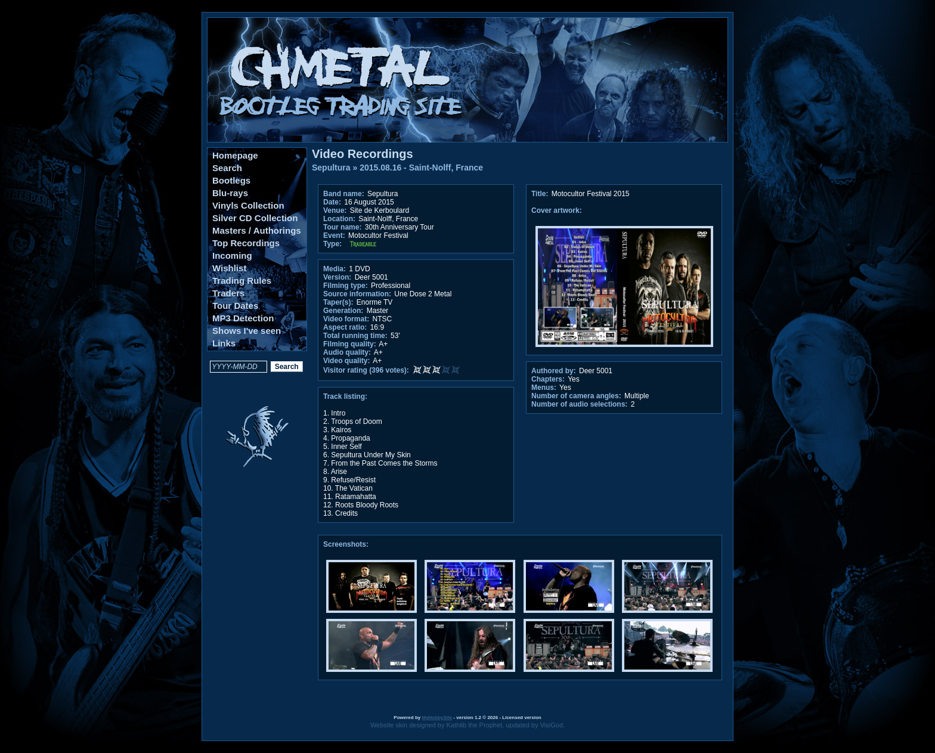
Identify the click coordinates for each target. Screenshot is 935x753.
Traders (228, 293)
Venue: (334, 210)
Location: (339, 219)
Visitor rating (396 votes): (366, 370)
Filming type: (345, 285)
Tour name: (342, 227)
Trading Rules (241, 280)
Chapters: (548, 379)
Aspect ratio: (345, 327)
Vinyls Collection (248, 205)
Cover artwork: (556, 210)
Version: (337, 277)
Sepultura (331, 167)
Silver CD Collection (255, 218)
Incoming (232, 255)
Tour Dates (235, 305)
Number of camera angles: (576, 396)
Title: (540, 194)
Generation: (343, 310)
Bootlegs (231, 180)
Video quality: (346, 361)
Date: (332, 202)
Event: (334, 235)
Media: (334, 269)
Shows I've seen (246, 331)
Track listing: (345, 396)
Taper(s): (338, 302)
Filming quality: (349, 344)
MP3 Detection (243, 318)
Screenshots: (346, 544)
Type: (332, 244)
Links (224, 343)
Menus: (543, 387)
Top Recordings (246, 243)
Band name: (343, 194)
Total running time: (355, 335)
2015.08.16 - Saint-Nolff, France (421, 167)
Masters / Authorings (256, 230)
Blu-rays (230, 193)
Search (227, 168)
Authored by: (553, 371)
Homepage (235, 155)
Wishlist (229, 268)
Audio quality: (347, 352)
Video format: (346, 319)
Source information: (357, 294)
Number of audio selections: (579, 404)
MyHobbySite (437, 717)
